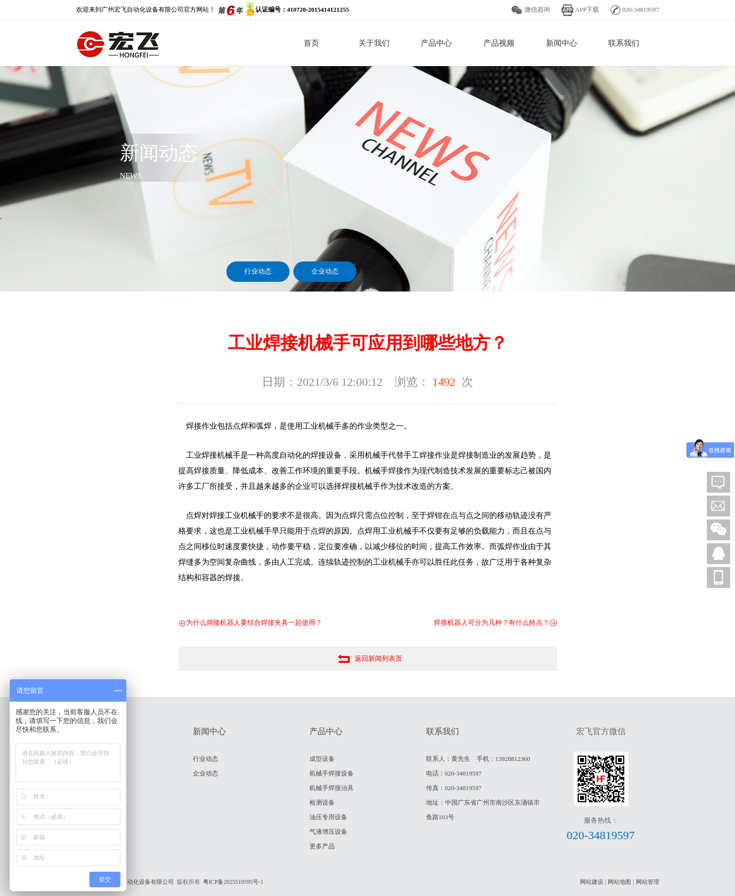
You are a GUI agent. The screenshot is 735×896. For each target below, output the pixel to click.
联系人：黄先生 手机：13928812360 (478, 758)
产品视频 (498, 43)
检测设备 (322, 802)
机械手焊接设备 (331, 773)
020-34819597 (601, 835)
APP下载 (587, 9)
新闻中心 (561, 43)
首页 (311, 43)
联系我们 (623, 43)
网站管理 (647, 882)
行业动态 (258, 271)
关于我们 (374, 43)
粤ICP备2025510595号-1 (233, 882)
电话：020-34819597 (454, 773)
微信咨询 (537, 9)
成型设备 (322, 758)
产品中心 (436, 43)
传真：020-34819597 (454, 788)
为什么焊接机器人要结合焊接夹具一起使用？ (250, 623)
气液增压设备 (328, 831)
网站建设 (591, 882)
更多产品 (322, 846)
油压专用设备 (328, 817)
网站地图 (619, 882)
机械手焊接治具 (331, 788)
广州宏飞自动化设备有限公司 (136, 882)
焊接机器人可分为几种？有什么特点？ (495, 623)
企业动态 (325, 271)
